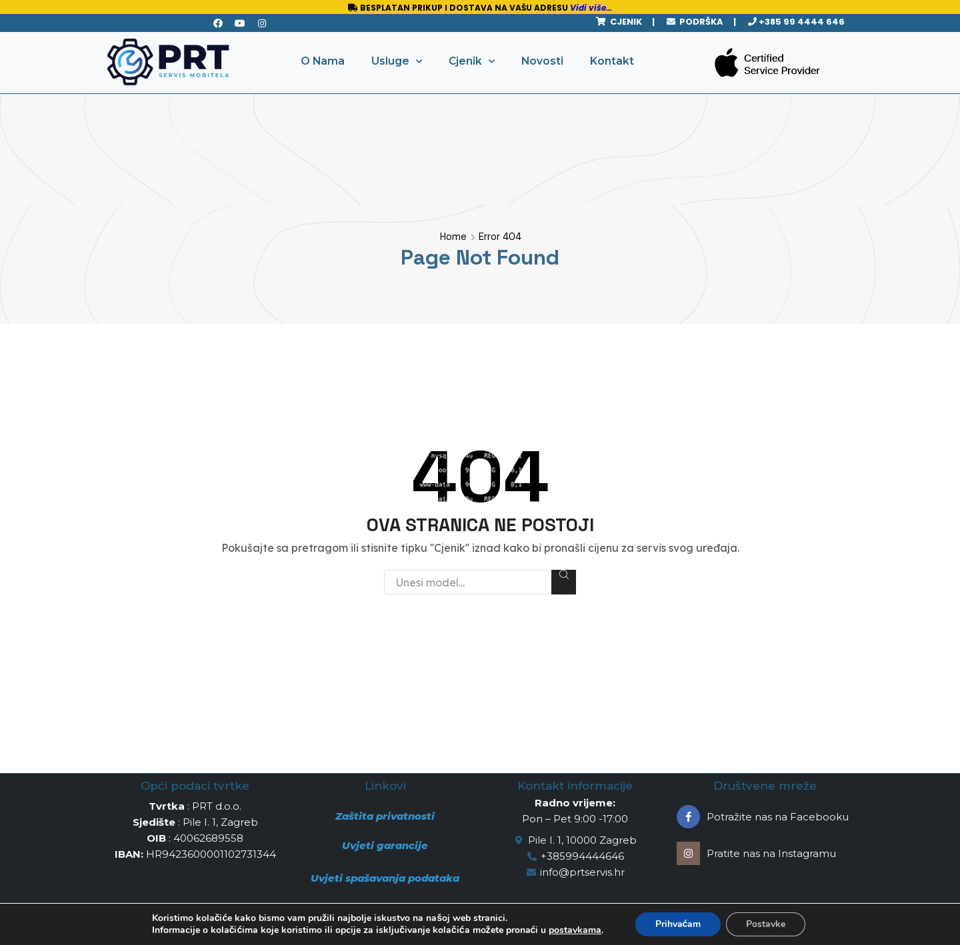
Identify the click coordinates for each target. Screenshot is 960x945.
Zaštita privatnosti (385, 816)
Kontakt (612, 61)
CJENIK (624, 21)
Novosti (542, 61)
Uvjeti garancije (385, 845)
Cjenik (472, 61)
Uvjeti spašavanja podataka (385, 878)
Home (453, 236)
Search (563, 574)
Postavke (765, 924)
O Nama (323, 61)
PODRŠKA (699, 21)
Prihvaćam (678, 924)
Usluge (396, 61)
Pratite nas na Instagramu (771, 853)
